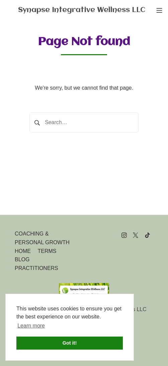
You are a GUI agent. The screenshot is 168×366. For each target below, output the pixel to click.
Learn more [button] (31, 326)
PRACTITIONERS (36, 268)
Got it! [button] (70, 343)
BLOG (22, 259)
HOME (23, 251)
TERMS (46, 251)
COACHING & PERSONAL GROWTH (42, 238)
